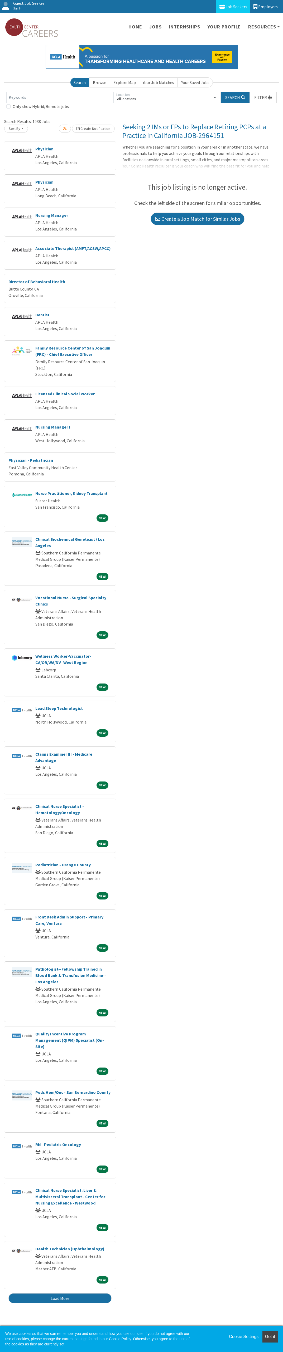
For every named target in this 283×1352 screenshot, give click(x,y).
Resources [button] (262, 27)
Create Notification (93, 128)
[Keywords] (60, 97)
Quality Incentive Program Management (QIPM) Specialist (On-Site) (69, 1040)
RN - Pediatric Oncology (58, 1144)
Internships (184, 27)
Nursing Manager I (52, 427)
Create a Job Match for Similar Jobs (197, 218)
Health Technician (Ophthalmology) (69, 1248)
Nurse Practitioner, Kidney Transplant (71, 493)
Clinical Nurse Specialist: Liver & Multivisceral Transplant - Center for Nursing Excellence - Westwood (70, 1197)
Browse (99, 82)
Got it (270, 1336)
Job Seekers (233, 6)
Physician (44, 148)
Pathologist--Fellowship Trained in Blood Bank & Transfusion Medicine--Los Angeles (70, 975)
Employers (265, 6)
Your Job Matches (158, 82)
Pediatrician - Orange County (63, 864)
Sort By (14, 128)
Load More (60, 1298)
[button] (263, 97)
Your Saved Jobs (195, 82)
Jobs (155, 27)
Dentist (42, 314)
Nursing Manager (51, 215)
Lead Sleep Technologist (59, 708)
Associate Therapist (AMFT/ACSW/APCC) (73, 248)
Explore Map (124, 82)
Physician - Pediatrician (30, 460)
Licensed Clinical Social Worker (65, 393)
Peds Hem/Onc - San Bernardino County (73, 1092)
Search (80, 82)
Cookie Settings (243, 1336)
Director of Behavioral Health (36, 281)
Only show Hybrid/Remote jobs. (41, 106)
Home (135, 27)
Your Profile (224, 27)
